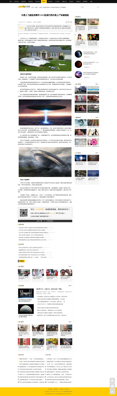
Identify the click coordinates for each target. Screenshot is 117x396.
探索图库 (85, 1)
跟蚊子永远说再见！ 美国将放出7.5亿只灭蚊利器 (49, 310)
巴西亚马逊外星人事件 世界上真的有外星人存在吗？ (32, 252)
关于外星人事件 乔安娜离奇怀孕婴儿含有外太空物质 (32, 230)
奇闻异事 (23, 1)
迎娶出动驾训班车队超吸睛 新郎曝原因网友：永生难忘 (51, 299)
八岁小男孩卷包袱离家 (81, 102)
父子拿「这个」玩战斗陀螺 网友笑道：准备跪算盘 (59, 364)
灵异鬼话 (30, 1)
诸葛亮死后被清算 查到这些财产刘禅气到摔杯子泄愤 (32, 377)
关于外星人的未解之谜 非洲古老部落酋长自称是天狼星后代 (34, 232)
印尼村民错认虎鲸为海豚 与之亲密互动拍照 (30, 369)
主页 (32, 7)
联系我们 (55, 389)
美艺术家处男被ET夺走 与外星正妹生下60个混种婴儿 (32, 254)
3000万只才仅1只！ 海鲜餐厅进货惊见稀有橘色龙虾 (50, 304)
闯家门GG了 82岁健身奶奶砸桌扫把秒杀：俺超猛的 (32, 374)
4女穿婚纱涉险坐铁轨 (80, 93)
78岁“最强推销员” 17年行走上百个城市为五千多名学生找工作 (62, 366)
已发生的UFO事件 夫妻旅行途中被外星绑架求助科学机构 (33, 227)
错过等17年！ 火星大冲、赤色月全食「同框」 (49, 289)
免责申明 (67, 389)
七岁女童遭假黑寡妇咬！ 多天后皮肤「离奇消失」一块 (51, 301)
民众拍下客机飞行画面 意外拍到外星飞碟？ (48, 307)
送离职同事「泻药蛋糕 (93, 102)
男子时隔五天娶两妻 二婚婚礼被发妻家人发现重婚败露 (60, 369)
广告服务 (61, 389)
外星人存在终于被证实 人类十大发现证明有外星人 (31, 235)
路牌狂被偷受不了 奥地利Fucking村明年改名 (58, 372)
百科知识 (16, 1)
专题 (91, 1)
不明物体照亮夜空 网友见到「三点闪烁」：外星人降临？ (33, 257)
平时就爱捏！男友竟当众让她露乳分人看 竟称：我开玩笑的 (52, 296)
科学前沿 (50, 1)
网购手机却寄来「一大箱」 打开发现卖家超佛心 (31, 359)
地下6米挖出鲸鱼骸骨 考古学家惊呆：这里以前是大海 (33, 382)
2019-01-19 (86, 57)
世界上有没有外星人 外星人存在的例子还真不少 (31, 247)
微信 (112, 386)
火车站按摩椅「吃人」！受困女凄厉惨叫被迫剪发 (59, 382)
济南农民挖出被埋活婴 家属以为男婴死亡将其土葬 (32, 372)
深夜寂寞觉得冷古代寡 (81, 111)
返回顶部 (112, 391)
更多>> (70, 266)
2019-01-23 (86, 67)
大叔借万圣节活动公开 (93, 111)
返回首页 (112, 380)
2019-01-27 (86, 77)
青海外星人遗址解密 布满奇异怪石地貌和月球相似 (31, 237)
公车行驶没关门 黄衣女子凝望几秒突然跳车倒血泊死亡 (60, 377)
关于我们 (50, 389)
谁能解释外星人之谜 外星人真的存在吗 (28, 250)
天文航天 (71, 1)
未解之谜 (64, 1)
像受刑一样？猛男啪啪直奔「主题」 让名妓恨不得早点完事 (62, 374)
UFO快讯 (57, 1)
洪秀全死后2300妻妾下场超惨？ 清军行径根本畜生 (50, 312)
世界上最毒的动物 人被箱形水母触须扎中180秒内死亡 (32, 364)
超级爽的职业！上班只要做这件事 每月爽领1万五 (31, 366)
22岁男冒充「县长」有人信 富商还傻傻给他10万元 (59, 359)
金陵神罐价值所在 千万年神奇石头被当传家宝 (30, 379)
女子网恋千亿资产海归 (93, 93)
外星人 (44, 1)
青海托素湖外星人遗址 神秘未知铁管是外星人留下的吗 (32, 240)
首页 (11, 1)
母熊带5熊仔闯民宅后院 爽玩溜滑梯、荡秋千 (58, 379)
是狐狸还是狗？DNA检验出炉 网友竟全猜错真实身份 (60, 361)
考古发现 (37, 1)
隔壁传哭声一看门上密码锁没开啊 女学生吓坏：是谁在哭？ (52, 315)
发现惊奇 (78, 1)
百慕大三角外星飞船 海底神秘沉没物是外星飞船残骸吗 (33, 361)
